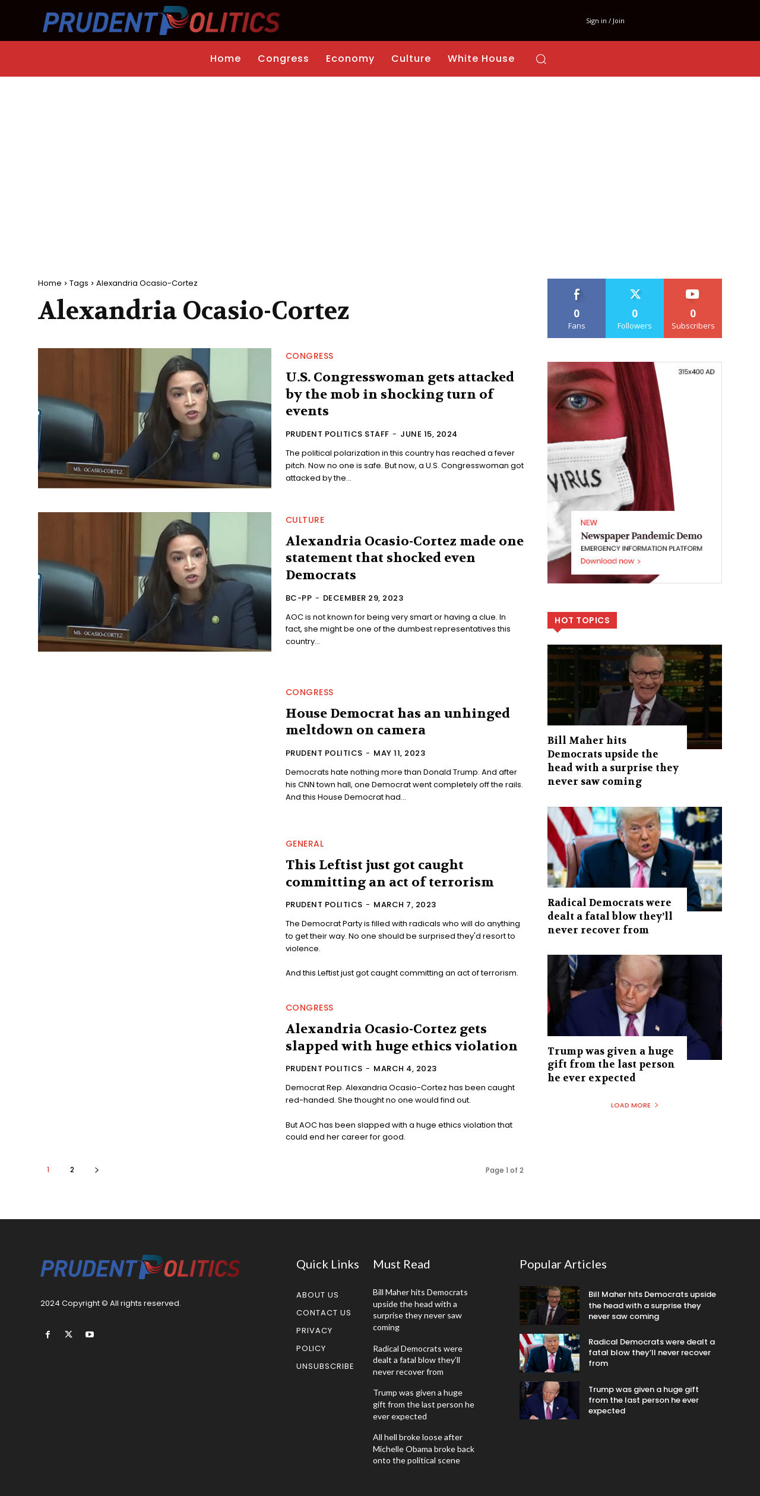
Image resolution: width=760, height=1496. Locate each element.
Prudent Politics (324, 753)
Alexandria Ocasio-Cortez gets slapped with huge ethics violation (402, 1038)
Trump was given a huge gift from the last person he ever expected (607, 1062)
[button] (541, 59)
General (305, 843)
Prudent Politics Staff (338, 434)
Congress (310, 356)
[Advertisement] (380, 166)
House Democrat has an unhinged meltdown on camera (399, 722)
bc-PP (299, 598)
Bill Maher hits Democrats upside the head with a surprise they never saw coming (612, 760)
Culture (305, 520)
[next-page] (96, 1169)
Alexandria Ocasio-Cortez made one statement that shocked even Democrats (395, 558)
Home (50, 283)
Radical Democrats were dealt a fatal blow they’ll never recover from (606, 915)
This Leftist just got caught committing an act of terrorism (391, 874)
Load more (635, 1102)
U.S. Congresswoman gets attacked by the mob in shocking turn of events (401, 394)
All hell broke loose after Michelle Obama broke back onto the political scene (423, 1448)
